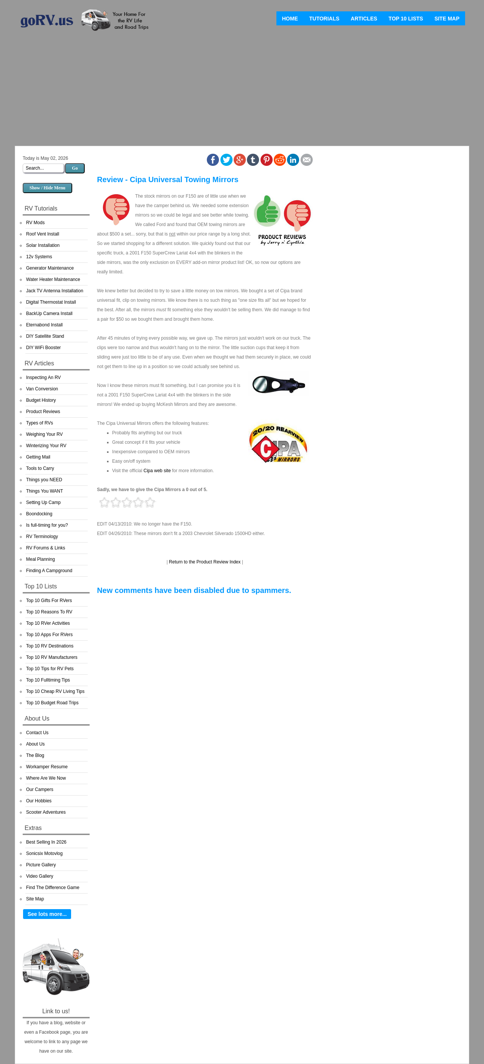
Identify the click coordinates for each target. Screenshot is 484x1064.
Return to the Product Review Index (204, 562)
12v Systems (39, 256)
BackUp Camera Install (49, 313)
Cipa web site (157, 470)
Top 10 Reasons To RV (49, 612)
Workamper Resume (47, 766)
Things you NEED (44, 479)
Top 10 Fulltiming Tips (48, 680)
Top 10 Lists (406, 19)
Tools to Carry (40, 468)
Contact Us (37, 732)
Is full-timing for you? (47, 525)
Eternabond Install (44, 325)
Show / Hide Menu (47, 187)
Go (75, 168)
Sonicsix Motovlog (44, 853)
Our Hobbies (38, 800)
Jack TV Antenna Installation (54, 290)
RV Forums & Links (45, 548)
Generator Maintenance (50, 268)
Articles (364, 19)
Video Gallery (39, 876)
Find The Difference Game (52, 887)
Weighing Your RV (44, 434)
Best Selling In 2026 (46, 842)
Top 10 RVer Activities (48, 623)
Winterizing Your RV (46, 445)
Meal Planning (40, 559)
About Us (35, 744)
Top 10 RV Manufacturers (52, 657)
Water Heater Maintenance (53, 279)
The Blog (35, 755)
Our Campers (39, 789)
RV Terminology (42, 536)
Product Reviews (43, 411)
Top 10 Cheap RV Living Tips (55, 691)
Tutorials (324, 19)
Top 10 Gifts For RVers (49, 600)
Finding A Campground (49, 570)
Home (290, 19)
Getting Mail (38, 457)
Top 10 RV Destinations (49, 646)
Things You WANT (44, 491)
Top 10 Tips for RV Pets (50, 668)
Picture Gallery (41, 864)
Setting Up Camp (43, 502)
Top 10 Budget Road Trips (52, 702)
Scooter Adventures (46, 812)
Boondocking (39, 513)
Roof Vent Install (42, 234)
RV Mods (35, 222)
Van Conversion (42, 389)
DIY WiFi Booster (43, 347)
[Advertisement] (242, 91)
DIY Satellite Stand (45, 336)
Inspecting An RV (43, 377)
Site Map (446, 19)
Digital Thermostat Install (51, 302)
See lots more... (47, 914)
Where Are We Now (46, 778)
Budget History (41, 400)
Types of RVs (39, 423)
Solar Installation (43, 245)
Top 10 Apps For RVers (49, 634)
